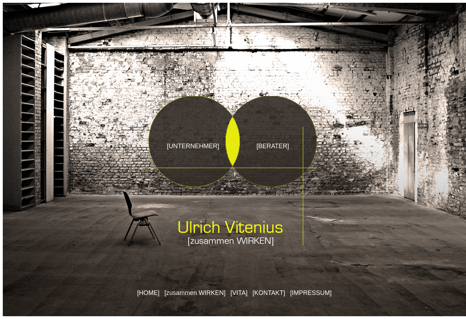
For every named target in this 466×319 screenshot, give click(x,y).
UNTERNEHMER (193, 146)
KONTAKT (268, 292)
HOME (148, 292)
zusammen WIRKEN (195, 292)
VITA (239, 292)
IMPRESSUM (311, 292)
